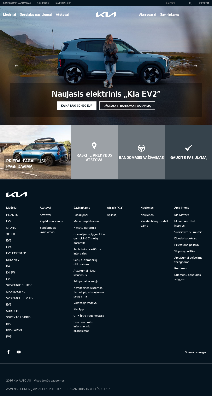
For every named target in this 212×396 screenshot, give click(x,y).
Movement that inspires (184, 223)
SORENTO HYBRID (18, 317)
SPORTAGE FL (15, 291)
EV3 (8, 240)
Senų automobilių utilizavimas (85, 262)
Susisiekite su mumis (188, 232)
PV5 (9, 336)
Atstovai (62, 14)
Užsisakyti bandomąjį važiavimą (127, 105)
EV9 (8, 323)
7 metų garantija (84, 227)
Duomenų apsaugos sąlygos (187, 277)
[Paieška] (190, 3)
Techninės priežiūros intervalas (87, 251)
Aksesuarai (147, 14)
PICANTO (12, 214)
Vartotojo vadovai (85, 302)
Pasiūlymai (80, 214)
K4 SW (10, 272)
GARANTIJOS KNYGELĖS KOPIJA (88, 389)
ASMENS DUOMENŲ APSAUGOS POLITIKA (33, 389)
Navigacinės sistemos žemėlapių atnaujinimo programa (88, 292)
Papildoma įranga (51, 221)
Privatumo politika (186, 244)
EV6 (8, 279)
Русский (204, 3)
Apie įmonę (181, 207)
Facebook (8, 352)
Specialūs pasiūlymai (36, 14)
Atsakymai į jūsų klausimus (84, 273)
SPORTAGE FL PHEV (19, 298)
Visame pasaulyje (195, 352)
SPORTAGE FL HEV (18, 285)
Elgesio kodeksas (185, 238)
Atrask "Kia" (115, 207)
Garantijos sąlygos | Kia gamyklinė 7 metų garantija (89, 238)
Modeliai (9, 14)
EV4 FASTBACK (16, 253)
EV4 (8, 247)
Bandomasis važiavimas (17, 3)
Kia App (78, 309)
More (186, 14)
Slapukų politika (184, 251)
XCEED (10, 234)
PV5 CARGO (14, 330)
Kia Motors (181, 214)
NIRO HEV (12, 259)
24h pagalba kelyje (85, 281)
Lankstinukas (63, 3)
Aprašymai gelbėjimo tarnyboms (188, 260)
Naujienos (43, 3)
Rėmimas (180, 268)
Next (195, 65)
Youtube (19, 352)
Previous (16, 65)
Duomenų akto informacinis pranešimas (83, 326)
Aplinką (112, 214)
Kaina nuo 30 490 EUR (76, 105)
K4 (8, 266)
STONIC (11, 227)
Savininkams (169, 14)
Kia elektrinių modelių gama (155, 223)
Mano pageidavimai (86, 221)
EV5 (8, 304)
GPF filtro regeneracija (88, 315)
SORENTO (12, 311)
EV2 (8, 221)
